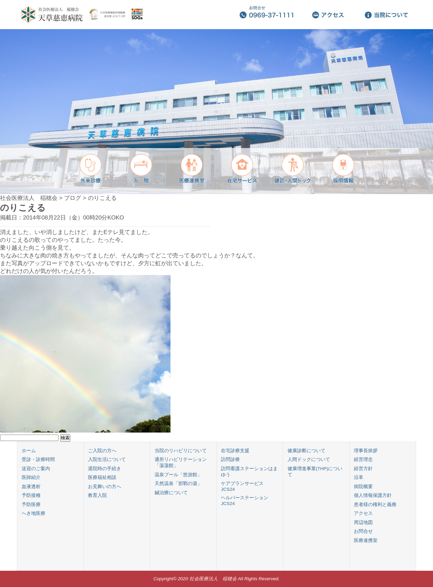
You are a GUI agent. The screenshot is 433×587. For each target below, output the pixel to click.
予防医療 (31, 504)
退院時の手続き (104, 468)
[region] (216, 111)
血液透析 (31, 486)
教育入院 (97, 495)
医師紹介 (31, 477)
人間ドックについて (309, 459)
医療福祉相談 (102, 477)
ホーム (29, 450)
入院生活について (107, 459)
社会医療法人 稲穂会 (29, 198)
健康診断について (306, 450)
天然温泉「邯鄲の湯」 (178, 483)
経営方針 (363, 468)
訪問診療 (230, 459)
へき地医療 (33, 513)
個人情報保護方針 (373, 495)
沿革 (358, 477)
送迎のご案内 (36, 468)
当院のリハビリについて (181, 450)
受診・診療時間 (38, 459)
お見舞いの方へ (104, 486)
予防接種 (31, 495)
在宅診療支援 (235, 450)
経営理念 (363, 459)
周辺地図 (363, 522)
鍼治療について (171, 492)
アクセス (363, 513)
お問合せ (363, 531)
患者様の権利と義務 (375, 504)
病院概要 (363, 486)
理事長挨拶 (366, 450)
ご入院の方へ (102, 450)
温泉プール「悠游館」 (178, 474)
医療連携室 (366, 540)
